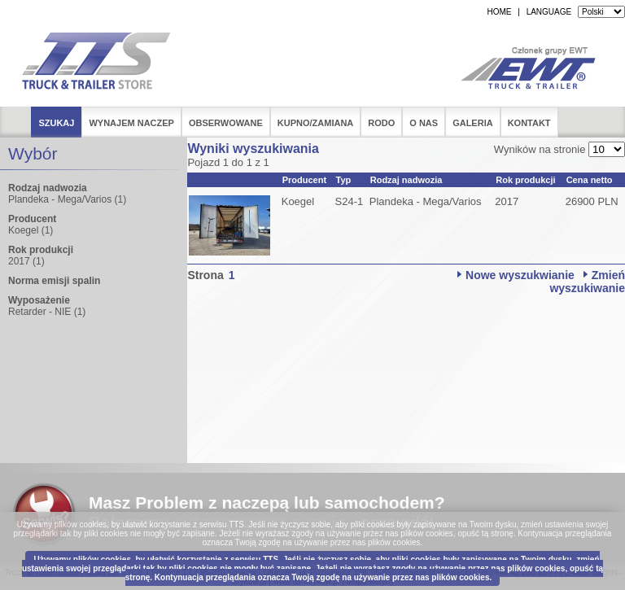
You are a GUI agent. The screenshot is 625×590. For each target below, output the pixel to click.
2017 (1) (26, 261)
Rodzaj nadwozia (406, 180)
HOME (499, 11)
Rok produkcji (525, 180)
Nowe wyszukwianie (520, 275)
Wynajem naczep (131, 123)
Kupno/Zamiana (316, 123)
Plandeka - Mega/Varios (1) (67, 199)
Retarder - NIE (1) (46, 311)
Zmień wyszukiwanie (587, 282)
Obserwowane (226, 123)
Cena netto (589, 180)
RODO (381, 123)
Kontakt (529, 123)
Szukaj (56, 123)
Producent (304, 180)
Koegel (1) (30, 230)
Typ (344, 180)
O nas (423, 123)
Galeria (472, 123)
